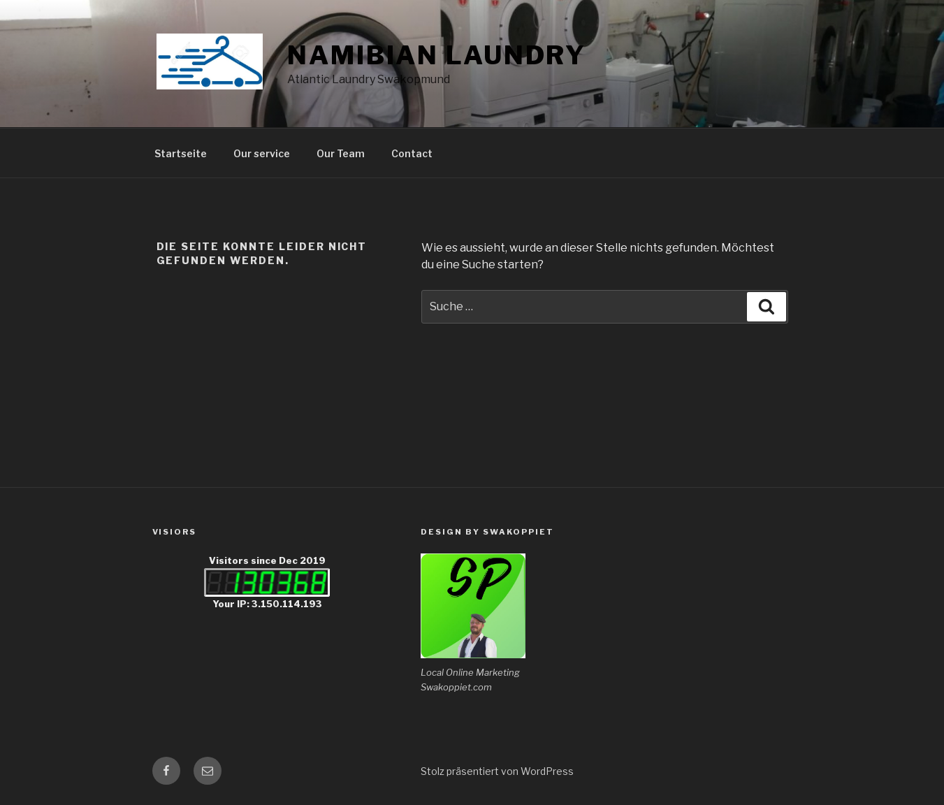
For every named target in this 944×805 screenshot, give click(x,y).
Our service (261, 153)
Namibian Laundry (436, 55)
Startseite (180, 153)
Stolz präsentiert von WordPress (497, 771)
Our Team (341, 153)
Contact (412, 153)
